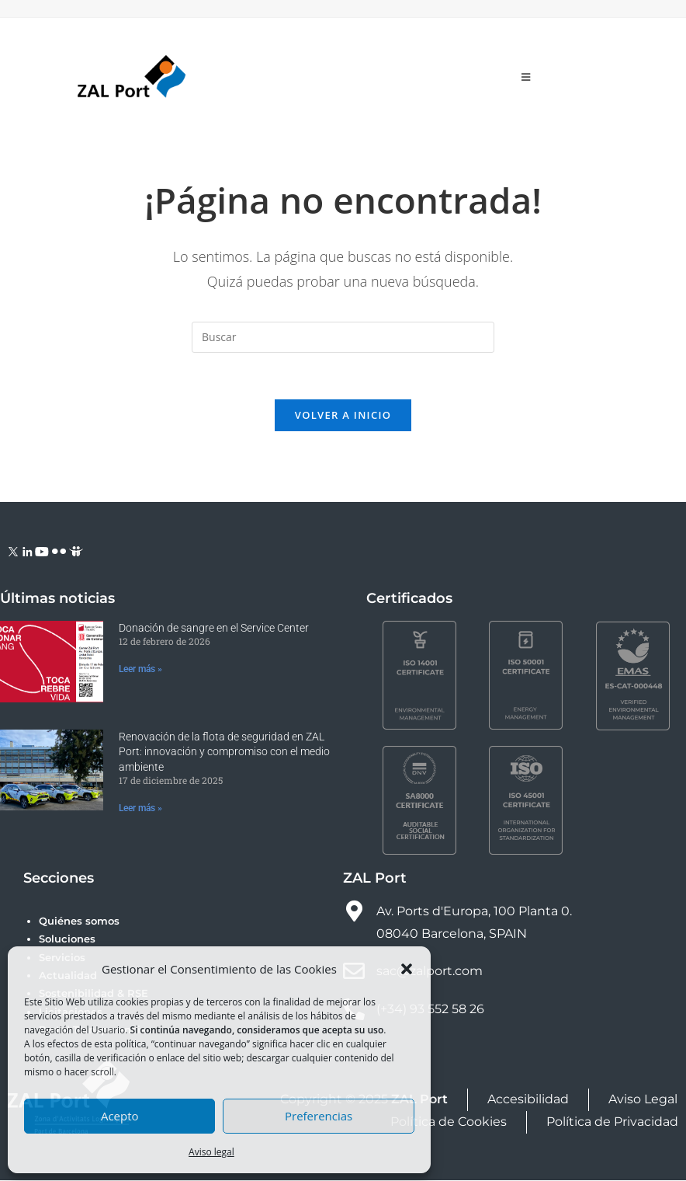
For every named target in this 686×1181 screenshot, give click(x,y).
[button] (406, 969)
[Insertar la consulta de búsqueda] (343, 337)
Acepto (120, 1116)
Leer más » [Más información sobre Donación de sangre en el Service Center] (140, 669)
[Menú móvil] (526, 77)
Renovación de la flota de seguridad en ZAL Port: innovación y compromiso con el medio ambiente (224, 752)
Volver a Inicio (343, 416)
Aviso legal (211, 1151)
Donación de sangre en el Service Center (214, 628)
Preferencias (318, 1116)
